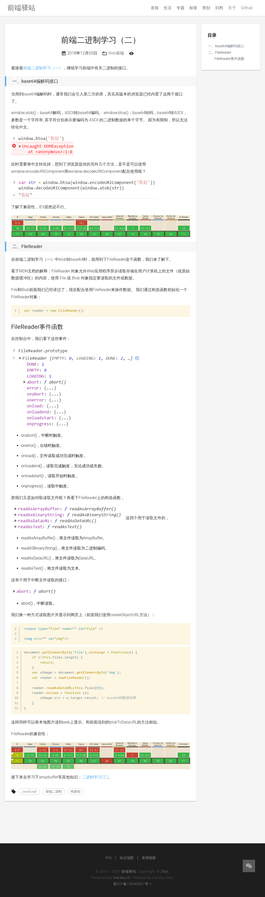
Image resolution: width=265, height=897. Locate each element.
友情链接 (149, 858)
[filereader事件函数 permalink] (8, 327)
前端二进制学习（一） (43, 68)
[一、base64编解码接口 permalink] (3, 81)
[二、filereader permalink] (3, 247)
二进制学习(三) (95, 777)
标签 (193, 7)
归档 (219, 7)
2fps (165, 871)
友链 (155, 7)
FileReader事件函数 (229, 59)
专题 (180, 7)
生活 (168, 7)
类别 (206, 7)
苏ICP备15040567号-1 (132, 884)
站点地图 (127, 858)
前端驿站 (128, 871)
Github (247, 7)
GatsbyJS (121, 878)
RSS (108, 858)
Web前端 (116, 53)
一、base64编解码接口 (226, 46)
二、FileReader (219, 52)
